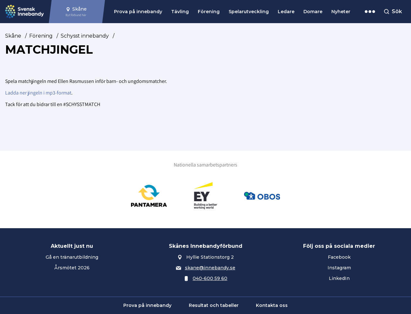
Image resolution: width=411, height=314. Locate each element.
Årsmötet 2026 (72, 268)
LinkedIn (339, 278)
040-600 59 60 (210, 278)
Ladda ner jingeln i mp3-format (38, 92)
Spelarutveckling (249, 11)
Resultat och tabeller (214, 305)
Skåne (13, 36)
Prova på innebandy (138, 11)
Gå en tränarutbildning (72, 257)
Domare (312, 11)
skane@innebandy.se (210, 268)
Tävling (180, 11)
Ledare (286, 11)
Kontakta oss (272, 305)
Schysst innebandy (85, 36)
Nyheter (340, 11)
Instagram (339, 268)
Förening (209, 11)
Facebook (339, 257)
